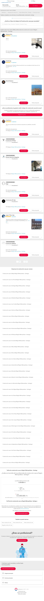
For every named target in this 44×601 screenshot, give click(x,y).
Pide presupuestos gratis (8, 571)
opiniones (14, 38)
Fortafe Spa (8, 63)
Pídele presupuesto (35, 59)
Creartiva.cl (8, 123)
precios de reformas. (24, 511)
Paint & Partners (9, 83)
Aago (7, 186)
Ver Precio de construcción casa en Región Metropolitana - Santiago (22, 504)
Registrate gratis (22, 117)
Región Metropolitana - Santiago (25, 12)
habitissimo (4, 12)
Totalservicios (9, 37)
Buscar (35, 5)
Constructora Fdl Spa (11, 143)
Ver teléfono (24, 59)
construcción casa (6, 525)
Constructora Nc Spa (11, 203)
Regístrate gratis (22, 543)
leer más (14, 69)
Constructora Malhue (11, 246)
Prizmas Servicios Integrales (12, 160)
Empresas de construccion (13, 12)
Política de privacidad (21, 595)
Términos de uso (21, 594)
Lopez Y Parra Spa (10, 218)
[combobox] (8, 5)
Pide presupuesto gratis (22, 516)
